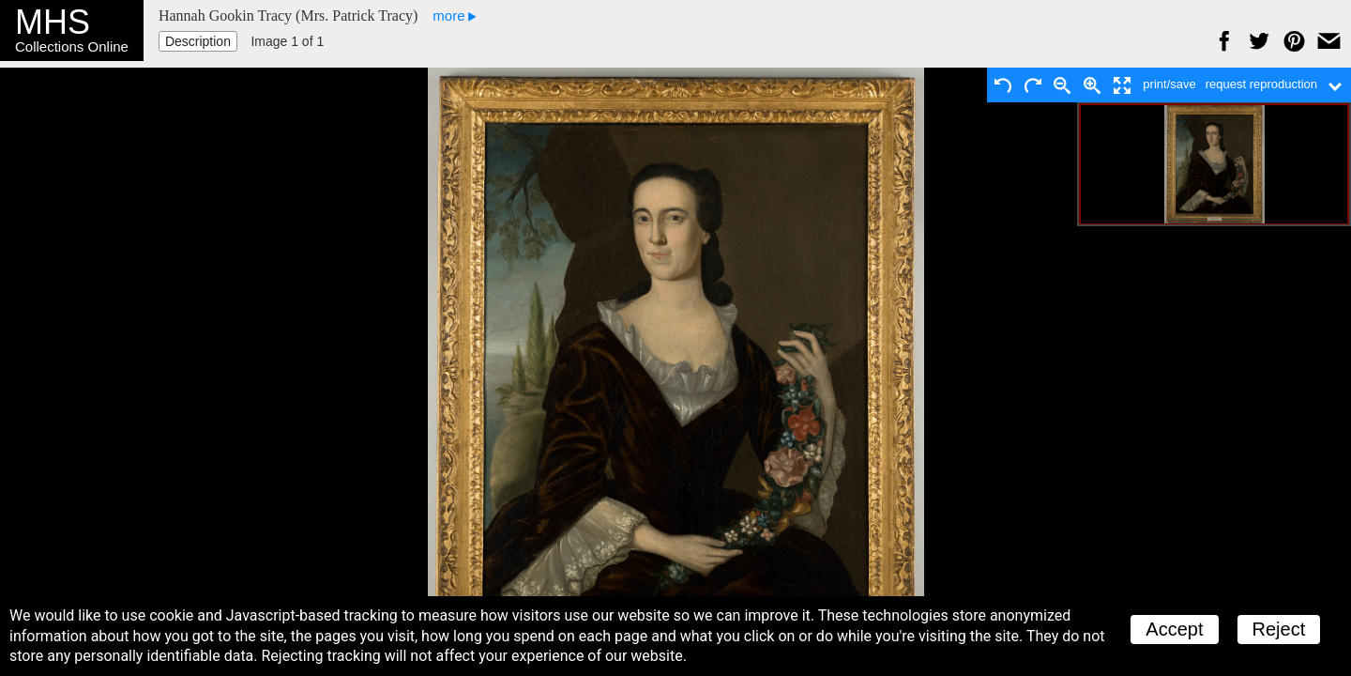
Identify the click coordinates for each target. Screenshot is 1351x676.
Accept (1174, 629)
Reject (1279, 629)
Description (198, 41)
